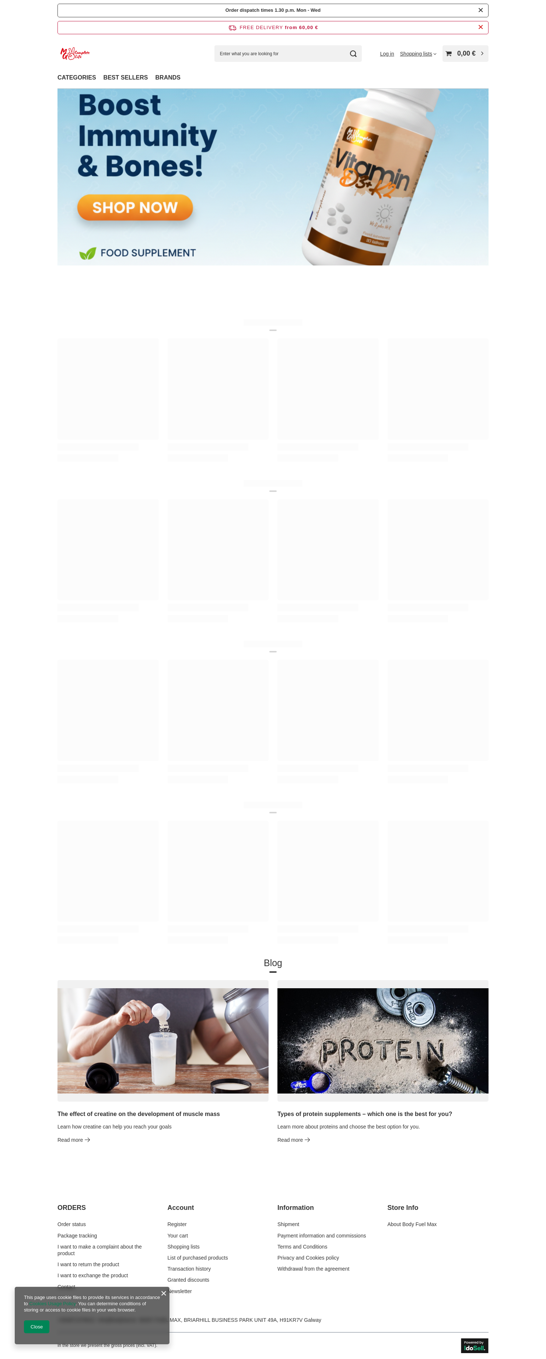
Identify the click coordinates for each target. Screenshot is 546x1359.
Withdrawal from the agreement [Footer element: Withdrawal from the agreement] (313, 1269)
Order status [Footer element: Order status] (71, 1224)
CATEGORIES (76, 77)
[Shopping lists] (418, 54)
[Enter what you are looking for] (288, 53)
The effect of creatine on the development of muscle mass (138, 1114)
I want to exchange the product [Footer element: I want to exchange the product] (92, 1275)
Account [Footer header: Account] (181, 1207)
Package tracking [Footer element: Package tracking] (77, 1236)
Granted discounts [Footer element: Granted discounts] (189, 1280)
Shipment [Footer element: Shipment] (288, 1224)
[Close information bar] (481, 27)
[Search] (353, 53)
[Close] (481, 10)
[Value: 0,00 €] (465, 53)
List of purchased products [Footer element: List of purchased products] (198, 1258)
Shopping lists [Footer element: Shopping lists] (184, 1247)
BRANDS (168, 77)
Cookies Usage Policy (52, 1303)
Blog (273, 963)
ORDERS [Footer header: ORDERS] (71, 1207)
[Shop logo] (74, 53)
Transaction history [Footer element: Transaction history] (189, 1269)
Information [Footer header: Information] (295, 1207)
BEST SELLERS (126, 77)
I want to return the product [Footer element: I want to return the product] (88, 1264)
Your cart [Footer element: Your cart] (178, 1236)
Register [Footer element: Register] (177, 1224)
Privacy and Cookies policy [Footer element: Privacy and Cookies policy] (308, 1258)
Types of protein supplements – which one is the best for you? (364, 1114)
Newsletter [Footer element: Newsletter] (180, 1291)
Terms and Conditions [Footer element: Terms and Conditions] (302, 1247)
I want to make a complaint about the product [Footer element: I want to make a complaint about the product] (99, 1250)
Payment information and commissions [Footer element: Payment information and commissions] (321, 1236)
